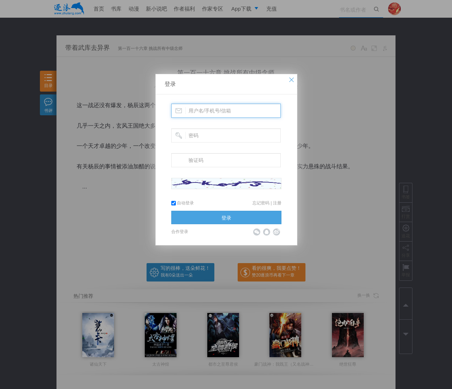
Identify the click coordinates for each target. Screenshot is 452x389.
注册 (277, 203)
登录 (170, 84)
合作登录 (179, 231)
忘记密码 (260, 203)
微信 (256, 232)
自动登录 (182, 203)
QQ (266, 232)
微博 (276, 232)
